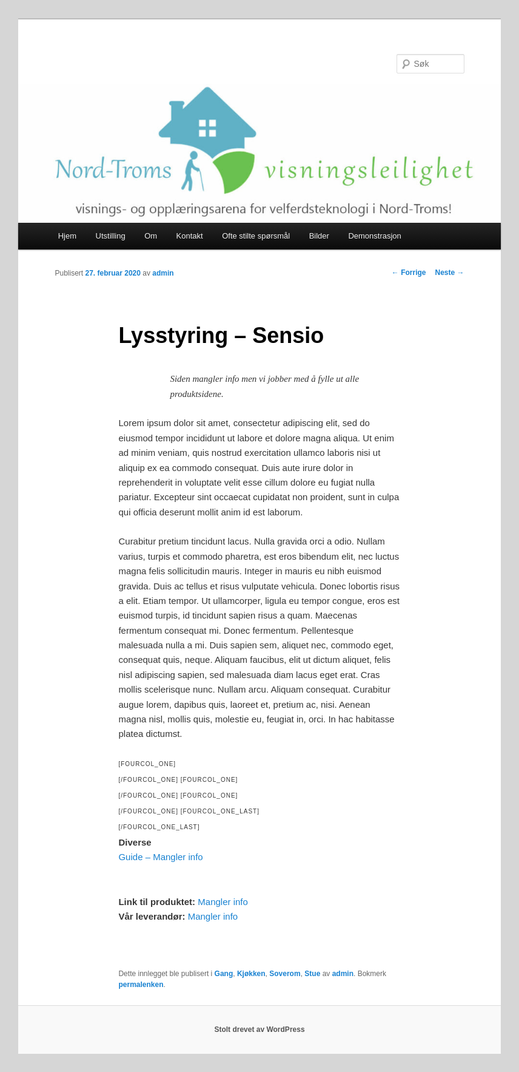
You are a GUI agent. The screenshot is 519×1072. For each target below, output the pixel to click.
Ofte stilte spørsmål (256, 235)
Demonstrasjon (374, 235)
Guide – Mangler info (160, 857)
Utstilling (111, 235)
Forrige (409, 272)
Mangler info (223, 902)
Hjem (67, 235)
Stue (312, 973)
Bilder (319, 235)
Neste (449, 272)
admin (162, 273)
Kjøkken (251, 973)
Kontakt (189, 235)
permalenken (140, 984)
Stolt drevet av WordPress (259, 1029)
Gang (224, 973)
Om (150, 235)
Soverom (284, 973)
